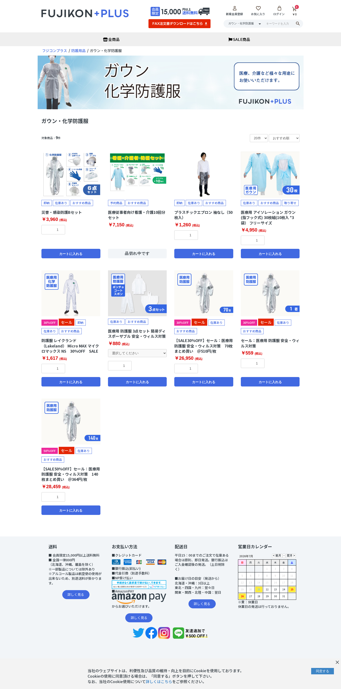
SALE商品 (239, 39)
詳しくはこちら (159, 681)
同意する (322, 671)
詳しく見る (75, 594)
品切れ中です (137, 253)
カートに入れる (70, 254)
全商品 (111, 39)
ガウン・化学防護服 (64, 120)
